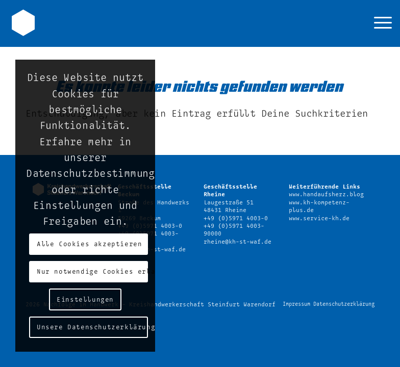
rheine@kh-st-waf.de (237, 242)
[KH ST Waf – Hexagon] (23, 21)
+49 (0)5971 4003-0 (236, 218)
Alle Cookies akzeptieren (89, 244)
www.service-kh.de (319, 218)
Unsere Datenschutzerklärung (92, 327)
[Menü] (378, 23)
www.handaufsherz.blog (326, 194)
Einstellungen (85, 300)
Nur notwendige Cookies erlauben (92, 272)
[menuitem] (378, 23)
